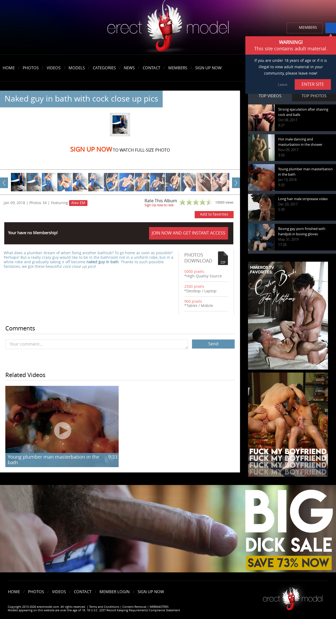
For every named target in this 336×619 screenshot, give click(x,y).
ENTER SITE (313, 84)
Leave (282, 85)
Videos (54, 68)
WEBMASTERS (159, 607)
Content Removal (134, 607)
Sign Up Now (208, 68)
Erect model (292, 596)
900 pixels (193, 301)
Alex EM (78, 203)
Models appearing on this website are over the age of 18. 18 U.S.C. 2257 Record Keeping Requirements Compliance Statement (94, 610)
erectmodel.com (168, 27)
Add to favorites (214, 214)
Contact (151, 68)
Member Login (114, 591)
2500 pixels (194, 286)
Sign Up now (91, 149)
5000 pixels (194, 271)
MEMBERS (308, 27)
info (330, 28)
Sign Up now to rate (159, 205)
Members (177, 68)
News (129, 68)
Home (9, 68)
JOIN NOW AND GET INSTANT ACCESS (188, 233)
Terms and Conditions (104, 607)
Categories (104, 68)
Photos (31, 68)
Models (77, 68)
